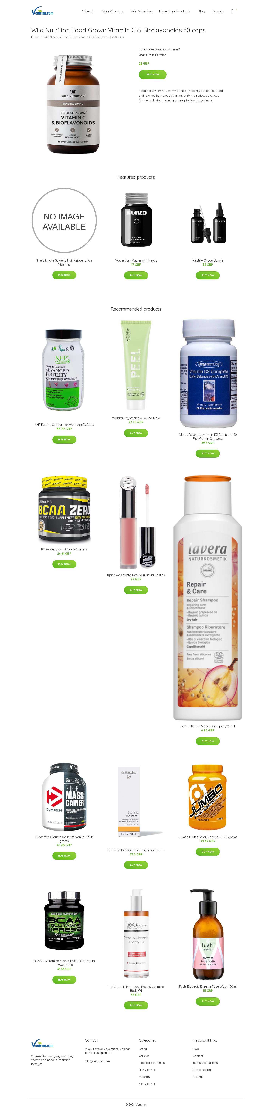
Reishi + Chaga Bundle (207, 260)
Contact (198, 1056)
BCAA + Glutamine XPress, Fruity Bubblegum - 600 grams (64, 963)
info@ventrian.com (97, 1061)
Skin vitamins (147, 1084)
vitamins (161, 49)
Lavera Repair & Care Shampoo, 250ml (208, 726)
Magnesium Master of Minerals (136, 260)
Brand (143, 1049)
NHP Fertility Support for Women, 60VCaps (64, 425)
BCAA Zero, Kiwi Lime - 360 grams (64, 549)
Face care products (152, 1063)
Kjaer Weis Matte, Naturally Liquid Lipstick (136, 575)
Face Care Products (174, 11)
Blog (201, 11)
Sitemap (198, 1077)
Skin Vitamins (112, 11)
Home (35, 37)
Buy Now (153, 74)
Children (144, 1056)
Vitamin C (174, 49)
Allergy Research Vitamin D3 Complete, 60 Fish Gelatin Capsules (208, 436)
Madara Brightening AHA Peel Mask (136, 418)
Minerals (88, 11)
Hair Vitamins (141, 11)
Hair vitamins (147, 1070)
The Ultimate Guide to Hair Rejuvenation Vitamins (64, 262)
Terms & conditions (205, 1063)
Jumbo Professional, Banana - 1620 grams (207, 837)
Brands (218, 11)
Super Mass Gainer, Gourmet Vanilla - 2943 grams (64, 839)
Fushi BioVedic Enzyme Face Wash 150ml (207, 986)
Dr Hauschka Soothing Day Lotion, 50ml (136, 850)
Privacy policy (202, 1070)
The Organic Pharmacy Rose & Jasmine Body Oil (136, 988)
